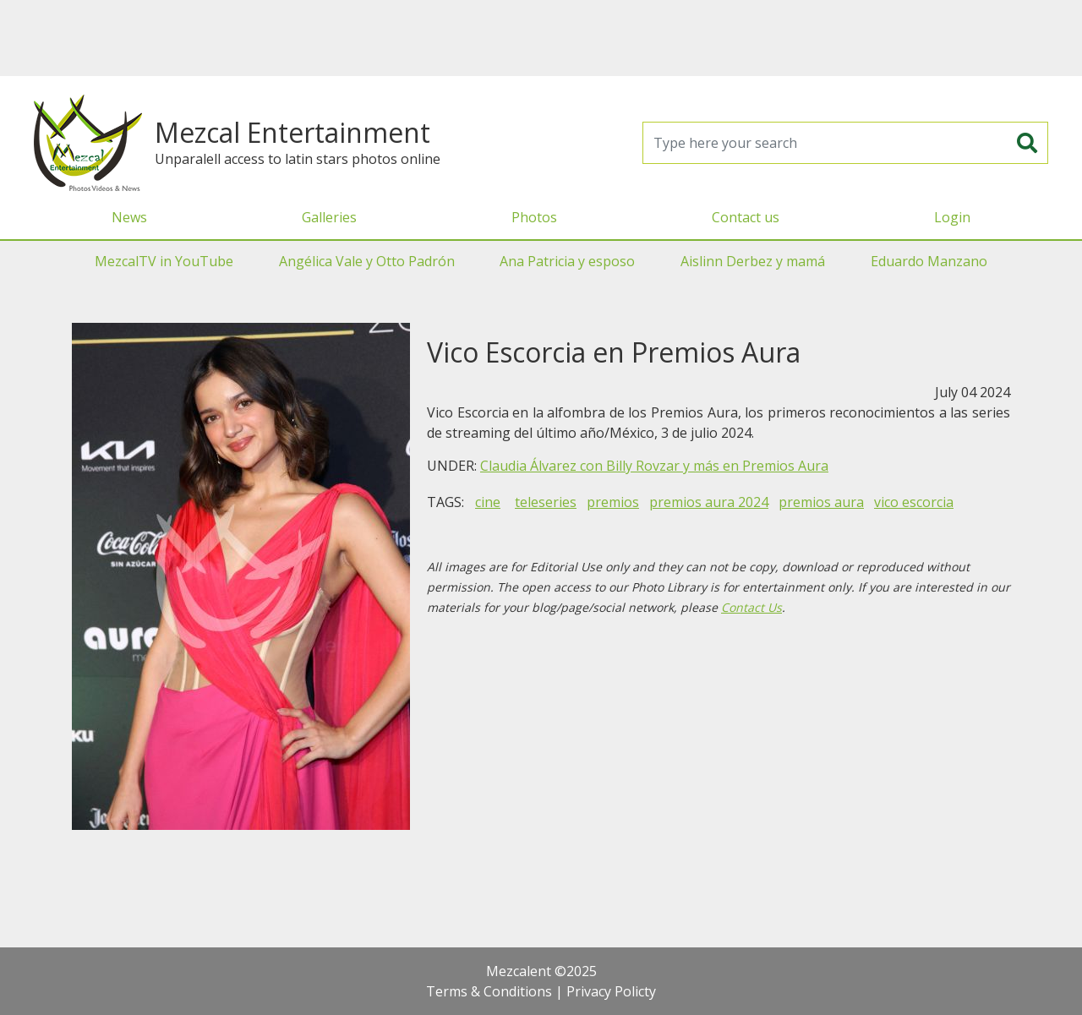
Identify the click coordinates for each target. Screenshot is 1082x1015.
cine (487, 502)
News (129, 217)
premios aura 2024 (708, 502)
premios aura (821, 502)
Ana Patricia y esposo (567, 261)
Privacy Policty (611, 991)
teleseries (546, 502)
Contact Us (751, 607)
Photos (534, 217)
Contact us (745, 217)
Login (952, 217)
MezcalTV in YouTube (164, 261)
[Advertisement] (541, 38)
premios (613, 502)
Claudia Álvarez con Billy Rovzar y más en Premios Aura (654, 465)
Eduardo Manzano (929, 261)
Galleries (329, 217)
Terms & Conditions (489, 991)
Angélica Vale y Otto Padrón (367, 261)
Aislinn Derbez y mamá (752, 261)
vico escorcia (914, 502)
